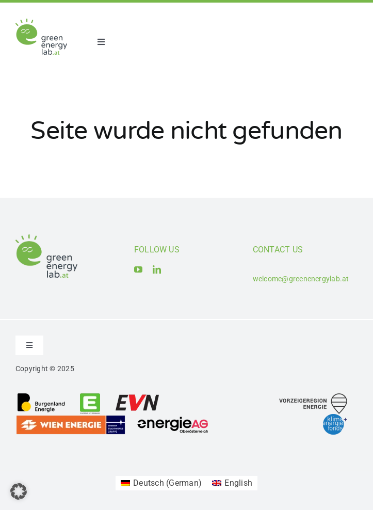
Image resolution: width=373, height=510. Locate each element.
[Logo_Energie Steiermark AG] (90, 396)
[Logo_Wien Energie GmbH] (70, 418)
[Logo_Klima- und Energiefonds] (335, 418)
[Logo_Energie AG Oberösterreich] (172, 418)
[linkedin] (157, 269)
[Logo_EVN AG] (137, 396)
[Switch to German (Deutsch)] (161, 483)
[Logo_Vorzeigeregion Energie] (313, 397)
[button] (18, 491)
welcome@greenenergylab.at (301, 279)
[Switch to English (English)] (232, 483)
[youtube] (138, 269)
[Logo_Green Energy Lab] (41, 22)
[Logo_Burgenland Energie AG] (41, 396)
